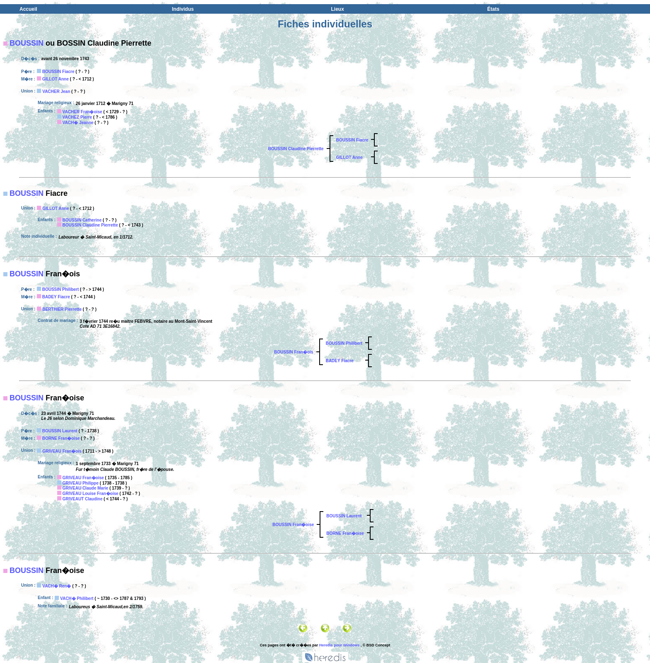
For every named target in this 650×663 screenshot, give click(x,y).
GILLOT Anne (55, 79)
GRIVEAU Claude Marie (86, 488)
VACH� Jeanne (78, 122)
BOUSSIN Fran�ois (293, 352)
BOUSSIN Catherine (82, 220)
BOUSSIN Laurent (60, 431)
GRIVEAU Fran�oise (83, 477)
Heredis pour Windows (339, 645)
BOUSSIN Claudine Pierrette (296, 148)
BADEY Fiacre (56, 297)
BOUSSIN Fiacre (58, 71)
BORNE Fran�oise (61, 438)
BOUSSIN (27, 43)
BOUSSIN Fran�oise (293, 524)
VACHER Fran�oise (82, 112)
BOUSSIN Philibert (60, 289)
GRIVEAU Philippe (81, 483)
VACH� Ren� (56, 586)
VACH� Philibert (76, 598)
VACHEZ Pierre (77, 117)
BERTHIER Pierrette (61, 309)
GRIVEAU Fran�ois (61, 451)
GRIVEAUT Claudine (83, 499)
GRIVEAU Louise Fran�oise (91, 493)
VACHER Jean (56, 91)
